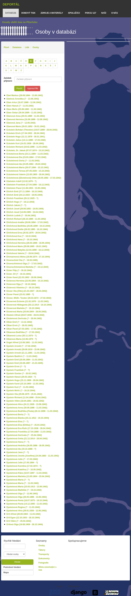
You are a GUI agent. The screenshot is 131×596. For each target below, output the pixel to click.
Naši (103, 13)
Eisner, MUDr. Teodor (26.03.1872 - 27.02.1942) (28, 298)
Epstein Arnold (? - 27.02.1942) (21, 346)
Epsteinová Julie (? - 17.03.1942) (22, 459)
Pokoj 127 (90, 13)
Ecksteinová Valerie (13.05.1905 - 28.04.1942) (28, 174)
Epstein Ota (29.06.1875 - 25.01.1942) (24, 394)
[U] (6, 70)
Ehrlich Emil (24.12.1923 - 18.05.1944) (24, 195)
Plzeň (6, 47)
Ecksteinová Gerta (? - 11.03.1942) (23, 160)
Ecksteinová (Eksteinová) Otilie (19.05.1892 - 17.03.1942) (33, 178)
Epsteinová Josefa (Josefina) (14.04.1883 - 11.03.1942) (32, 456)
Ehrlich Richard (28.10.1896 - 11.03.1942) (26, 219)
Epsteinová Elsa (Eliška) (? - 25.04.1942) (25, 425)
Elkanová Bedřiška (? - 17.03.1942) (23, 332)
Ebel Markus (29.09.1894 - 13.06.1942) (24, 95)
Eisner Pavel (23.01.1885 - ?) (20, 294)
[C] (16, 61)
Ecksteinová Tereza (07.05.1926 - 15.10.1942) (28, 171)
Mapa (6, 572)
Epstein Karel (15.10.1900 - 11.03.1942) (25, 384)
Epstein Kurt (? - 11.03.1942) (20, 387)
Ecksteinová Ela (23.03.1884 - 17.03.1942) (26, 157)
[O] (26, 65)
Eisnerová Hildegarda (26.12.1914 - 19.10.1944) (29, 305)
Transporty (44, 554)
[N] (21, 65)
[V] (11, 70)
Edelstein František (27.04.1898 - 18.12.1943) (27, 185)
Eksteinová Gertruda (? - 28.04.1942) (24, 318)
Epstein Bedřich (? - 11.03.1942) (21, 356)
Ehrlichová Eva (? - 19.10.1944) (21, 236)
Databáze (16, 47)
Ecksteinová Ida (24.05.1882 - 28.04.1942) (26, 164)
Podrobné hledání (12, 567)
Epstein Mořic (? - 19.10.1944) (20, 390)
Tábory (42, 550)
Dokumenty (44, 558)
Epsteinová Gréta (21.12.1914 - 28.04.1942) (27, 438)
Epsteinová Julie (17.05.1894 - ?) (22, 462)
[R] (40, 65)
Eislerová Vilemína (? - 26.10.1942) (23, 287)
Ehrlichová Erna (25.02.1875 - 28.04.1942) (26, 233)
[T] (55, 65)
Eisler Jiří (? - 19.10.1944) (18, 274)
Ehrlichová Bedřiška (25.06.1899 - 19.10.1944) (28, 226)
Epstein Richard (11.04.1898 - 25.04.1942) (26, 397)
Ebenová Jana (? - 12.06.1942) (20, 123)
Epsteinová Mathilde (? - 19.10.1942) (23, 490)
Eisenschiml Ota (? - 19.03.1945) (22, 260)
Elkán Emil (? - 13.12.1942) (19, 322)
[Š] (50, 65)
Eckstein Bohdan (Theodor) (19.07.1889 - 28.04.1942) (31, 130)
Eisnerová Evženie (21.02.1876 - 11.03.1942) (27, 301)
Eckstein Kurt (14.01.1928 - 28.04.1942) (25, 143)
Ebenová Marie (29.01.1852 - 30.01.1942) (25, 126)
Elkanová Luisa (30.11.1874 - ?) (21, 335)
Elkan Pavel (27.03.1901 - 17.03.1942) (24, 329)
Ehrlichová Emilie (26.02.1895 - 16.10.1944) (27, 229)
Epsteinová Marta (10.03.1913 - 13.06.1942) (27, 486)
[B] (11, 61)
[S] (45, 65)
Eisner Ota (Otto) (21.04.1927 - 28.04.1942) (26, 291)
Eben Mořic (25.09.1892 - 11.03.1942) (24, 109)
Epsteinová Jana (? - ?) (17, 452)
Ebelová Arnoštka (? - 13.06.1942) (22, 99)
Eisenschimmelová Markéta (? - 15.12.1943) (27, 267)
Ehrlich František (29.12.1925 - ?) (22, 198)
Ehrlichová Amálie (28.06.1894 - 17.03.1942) (27, 222)
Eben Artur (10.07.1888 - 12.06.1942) (23, 102)
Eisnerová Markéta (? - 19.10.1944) (23, 308)
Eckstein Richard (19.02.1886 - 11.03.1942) (26, 147)
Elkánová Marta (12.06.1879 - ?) (21, 339)
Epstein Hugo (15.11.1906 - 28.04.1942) (25, 380)
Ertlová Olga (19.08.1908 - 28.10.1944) (24, 524)
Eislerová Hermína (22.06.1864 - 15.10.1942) (27, 281)
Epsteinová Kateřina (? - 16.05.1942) (23, 469)
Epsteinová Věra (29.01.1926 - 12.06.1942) (26, 510)
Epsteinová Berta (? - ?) (18, 414)
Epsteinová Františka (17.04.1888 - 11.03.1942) (28, 432)
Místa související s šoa (47, 568)
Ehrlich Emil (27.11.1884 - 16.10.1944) (24, 191)
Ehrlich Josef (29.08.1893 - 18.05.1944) (24, 209)
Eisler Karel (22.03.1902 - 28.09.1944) (24, 277)
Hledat (17, 562)
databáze (10, 13)
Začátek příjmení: (8, 79)
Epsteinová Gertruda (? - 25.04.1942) (24, 435)
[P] (30, 65)
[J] (54, 61)
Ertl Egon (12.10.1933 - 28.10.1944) (23, 517)
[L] (11, 65)
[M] (16, 65)
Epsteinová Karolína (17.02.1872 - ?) (23, 466)
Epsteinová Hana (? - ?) (17, 442)
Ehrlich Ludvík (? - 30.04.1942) (21, 215)
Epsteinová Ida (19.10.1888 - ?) (21, 449)
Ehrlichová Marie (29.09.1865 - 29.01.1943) (26, 246)
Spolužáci (74, 13)
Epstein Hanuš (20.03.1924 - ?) (21, 377)
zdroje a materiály (52, 13)
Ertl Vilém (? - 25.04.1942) (18, 521)
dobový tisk (28, 13)
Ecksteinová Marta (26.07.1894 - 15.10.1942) (27, 167)
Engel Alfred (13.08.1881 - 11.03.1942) (24, 342)
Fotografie (44, 563)
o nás (114, 13)
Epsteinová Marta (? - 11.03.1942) (22, 483)
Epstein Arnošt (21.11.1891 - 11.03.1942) (25, 353)
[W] (16, 70)
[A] (6, 61)
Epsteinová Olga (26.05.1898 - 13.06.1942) (26, 497)
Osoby (36, 47)
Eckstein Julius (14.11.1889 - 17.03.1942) (26, 140)
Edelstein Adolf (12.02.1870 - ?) (21, 181)
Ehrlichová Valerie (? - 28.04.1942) (22, 253)
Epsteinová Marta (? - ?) (18, 480)
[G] (40, 61)
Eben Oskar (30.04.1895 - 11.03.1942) (24, 112)
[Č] (21, 61)
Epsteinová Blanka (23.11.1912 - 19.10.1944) (27, 418)
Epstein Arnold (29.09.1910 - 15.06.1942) (25, 349)
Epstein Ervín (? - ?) (16, 366)
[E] (30, 61)
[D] (26, 61)
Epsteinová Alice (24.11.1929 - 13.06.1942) (26, 404)
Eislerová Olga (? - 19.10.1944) (21, 284)
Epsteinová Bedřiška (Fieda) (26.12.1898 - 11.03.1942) (32, 411)
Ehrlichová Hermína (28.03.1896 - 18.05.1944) (28, 243)
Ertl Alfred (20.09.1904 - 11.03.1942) (23, 514)
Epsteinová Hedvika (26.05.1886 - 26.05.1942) (28, 445)
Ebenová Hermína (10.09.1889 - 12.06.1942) (27, 119)
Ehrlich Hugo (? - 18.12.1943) (20, 202)
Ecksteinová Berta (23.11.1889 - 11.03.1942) (27, 154)
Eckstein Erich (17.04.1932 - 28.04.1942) (25, 133)
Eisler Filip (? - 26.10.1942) (19, 270)
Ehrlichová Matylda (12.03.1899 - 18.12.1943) (27, 250)
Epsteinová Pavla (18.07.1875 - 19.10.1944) (27, 500)
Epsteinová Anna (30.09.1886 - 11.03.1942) (26, 408)
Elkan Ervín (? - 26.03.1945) (19, 325)
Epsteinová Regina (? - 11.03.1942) (23, 507)
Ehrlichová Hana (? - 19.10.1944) (22, 239)
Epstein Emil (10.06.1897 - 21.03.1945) (24, 363)
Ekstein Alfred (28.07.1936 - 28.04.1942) (25, 315)
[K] (6, 65)
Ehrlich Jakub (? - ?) (16, 205)
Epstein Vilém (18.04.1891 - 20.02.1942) (25, 401)
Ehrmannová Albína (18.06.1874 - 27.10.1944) (28, 257)
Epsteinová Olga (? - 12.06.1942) (22, 493)
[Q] (36, 65)
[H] (45, 61)
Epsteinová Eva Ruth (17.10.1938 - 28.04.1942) (28, 428)
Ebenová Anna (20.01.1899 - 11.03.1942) (25, 116)
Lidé (27, 47)
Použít (19, 88)
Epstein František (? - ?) (18, 370)
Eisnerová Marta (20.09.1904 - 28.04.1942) (26, 311)
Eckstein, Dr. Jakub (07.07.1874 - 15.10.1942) (27, 150)
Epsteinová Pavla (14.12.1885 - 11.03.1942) (27, 504)
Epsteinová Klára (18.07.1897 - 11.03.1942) (26, 473)
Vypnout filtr (32, 88)
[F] (35, 61)
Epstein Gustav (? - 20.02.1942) (21, 373)
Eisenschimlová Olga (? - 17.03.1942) (24, 263)
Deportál (11, 4)
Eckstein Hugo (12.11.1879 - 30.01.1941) (25, 136)
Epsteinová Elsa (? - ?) (17, 421)
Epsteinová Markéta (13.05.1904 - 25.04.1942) (28, 476)
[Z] (21, 70)
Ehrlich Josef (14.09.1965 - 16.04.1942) (24, 212)
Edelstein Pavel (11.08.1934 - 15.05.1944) (26, 188)
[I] (50, 61)
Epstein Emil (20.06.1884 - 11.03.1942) (24, 359)
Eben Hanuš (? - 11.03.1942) (20, 106)
